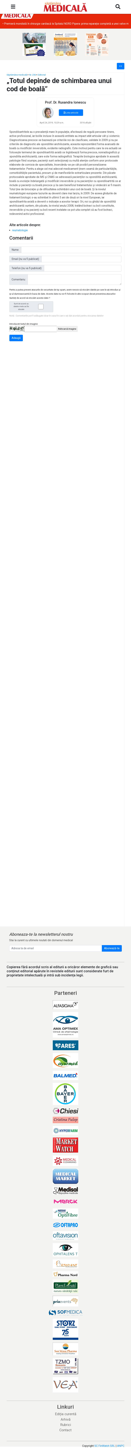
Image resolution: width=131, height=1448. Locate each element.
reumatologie (20, 230)
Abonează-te (112, 948)
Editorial (42, 74)
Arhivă (65, 1419)
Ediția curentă (65, 1414)
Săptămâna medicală (17, 74)
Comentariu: (19, 279)
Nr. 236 (32, 74)
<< (120, 66)
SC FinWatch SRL (104, 1445)
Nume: (15, 249)
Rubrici (65, 1425)
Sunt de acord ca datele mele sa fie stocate (32, 307)
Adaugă (16, 338)
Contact (65, 1430)
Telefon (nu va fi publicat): (27, 268)
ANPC (120, 1445)
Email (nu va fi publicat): (25, 259)
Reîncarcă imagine (67, 329)
